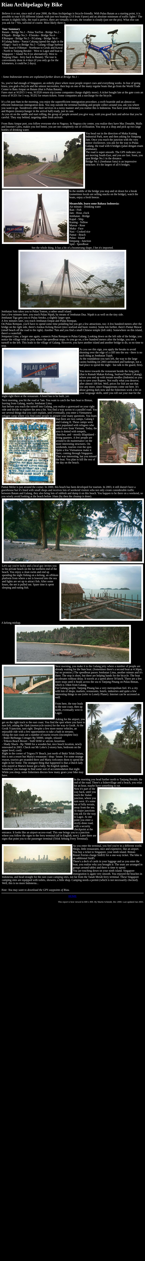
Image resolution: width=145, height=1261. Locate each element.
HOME (72, 896)
